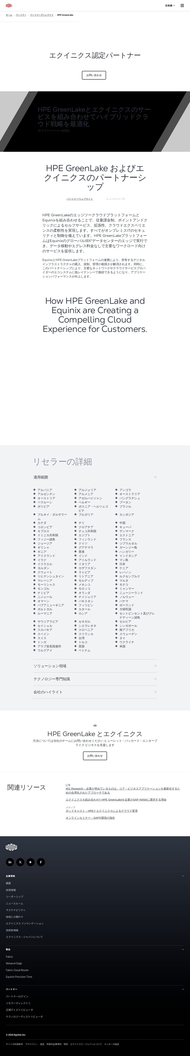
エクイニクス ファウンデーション (25, 923)
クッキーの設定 (111, 1044)
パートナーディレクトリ (42, 14)
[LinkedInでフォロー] (10, 862)
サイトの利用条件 (14, 1044)
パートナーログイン (17, 996)
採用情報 (11, 890)
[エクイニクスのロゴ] (9, 5)
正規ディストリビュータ (19, 1010)
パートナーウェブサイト (80, 198)
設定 (42, 1044)
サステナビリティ (16, 910)
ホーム (9, 14)
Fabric (9, 956)
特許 (66, 1044)
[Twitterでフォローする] (20, 862)
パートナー (21, 14)
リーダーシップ (14, 896)
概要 (8, 883)
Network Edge (14, 963)
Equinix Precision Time (19, 976)
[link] (124, 800)
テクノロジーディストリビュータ (24, 1016)
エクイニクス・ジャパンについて (24, 937)
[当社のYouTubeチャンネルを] (31, 862)
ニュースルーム (14, 903)
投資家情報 (12, 930)
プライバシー (31, 1044)
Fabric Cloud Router (17, 970)
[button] (55, 130)
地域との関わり (14, 917)
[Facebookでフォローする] (41, 862)
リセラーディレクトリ (18, 1003)
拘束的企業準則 (54, 1044)
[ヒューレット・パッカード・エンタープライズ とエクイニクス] (95, 741)
